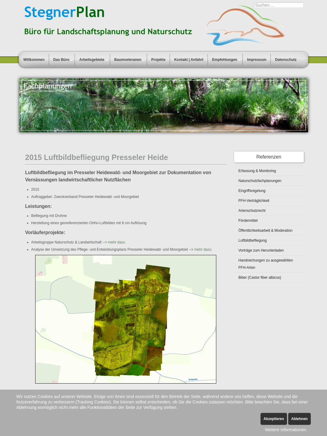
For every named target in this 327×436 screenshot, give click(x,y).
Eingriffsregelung (252, 191)
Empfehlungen (224, 60)
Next (300, 108)
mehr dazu (116, 242)
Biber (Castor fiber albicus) (260, 277)
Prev (27, 108)
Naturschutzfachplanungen (260, 181)
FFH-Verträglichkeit (254, 201)
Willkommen (34, 60)
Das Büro (61, 60)
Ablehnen (299, 419)
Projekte (158, 60)
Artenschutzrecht (252, 211)
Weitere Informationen (285, 429)
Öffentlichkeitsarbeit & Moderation (266, 230)
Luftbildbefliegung (253, 240)
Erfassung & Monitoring (257, 171)
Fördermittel (248, 220)
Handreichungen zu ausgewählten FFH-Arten (266, 264)
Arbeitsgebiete (91, 60)
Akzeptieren (274, 419)
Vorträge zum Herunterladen (261, 250)
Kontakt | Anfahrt (188, 60)
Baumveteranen (127, 60)
